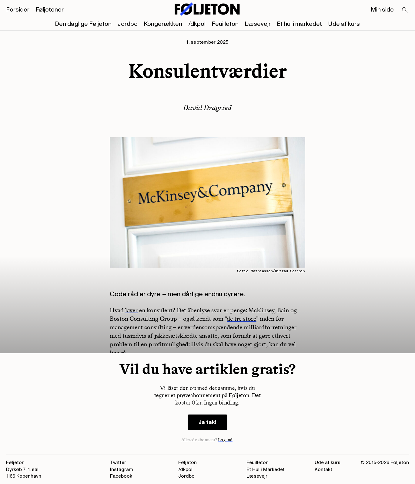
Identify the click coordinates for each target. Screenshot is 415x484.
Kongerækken (163, 24)
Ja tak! (207, 422)
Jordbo (128, 24)
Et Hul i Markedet (265, 469)
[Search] (405, 10)
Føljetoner (49, 9)
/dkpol (197, 24)
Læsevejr (258, 24)
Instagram (121, 469)
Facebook (121, 476)
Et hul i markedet (299, 24)
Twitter (118, 462)
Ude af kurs (344, 24)
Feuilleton (225, 24)
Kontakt (323, 469)
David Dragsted (207, 107)
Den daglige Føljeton (83, 24)
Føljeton (187, 462)
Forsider (17, 9)
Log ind (225, 439)
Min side (382, 9)
